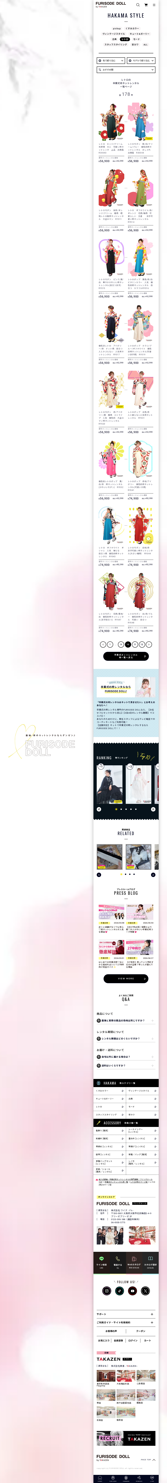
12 (142, 644)
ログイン (132, 1340)
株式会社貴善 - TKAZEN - (124, 1366)
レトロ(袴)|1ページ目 (139, 1182)
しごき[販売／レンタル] (136, 1162)
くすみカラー (132, 28)
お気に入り (104, 1340)
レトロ (124, 39)
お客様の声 (111, 1331)
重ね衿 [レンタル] (137, 1138)
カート (147, 1340)
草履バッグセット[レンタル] (104, 1162)
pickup (117, 28)
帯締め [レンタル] (104, 1146)
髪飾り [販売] (102, 1131)
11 (135, 644)
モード (136, 39)
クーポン (140, 1331)
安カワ (135, 44)
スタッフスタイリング (116, 44)
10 (128, 644)
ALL (146, 44)
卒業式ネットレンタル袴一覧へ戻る (126, 656)
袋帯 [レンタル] (103, 1154)
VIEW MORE (126, 978)
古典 (114, 39)
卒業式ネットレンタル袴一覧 (116, 1182)
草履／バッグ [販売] (138, 1154)
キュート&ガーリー (140, 34)
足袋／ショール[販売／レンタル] (104, 1170)
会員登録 (118, 1340)
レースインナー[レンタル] (136, 1130)
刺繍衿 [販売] (102, 1138)
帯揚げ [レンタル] (137, 1146)
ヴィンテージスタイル (114, 34)
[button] (116, 809)
